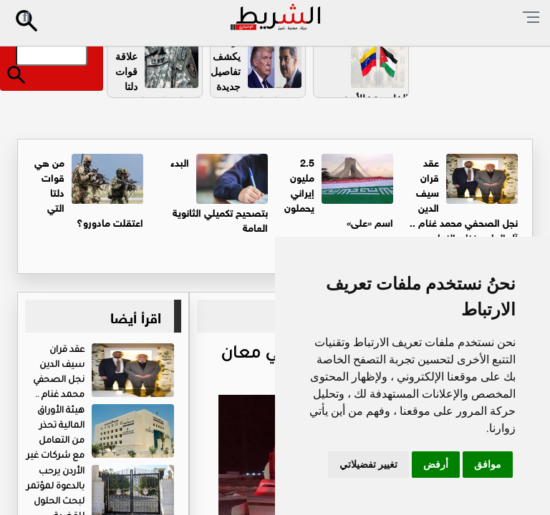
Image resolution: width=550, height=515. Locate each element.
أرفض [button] (435, 464)
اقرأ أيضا (135, 315)
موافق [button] (487, 464)
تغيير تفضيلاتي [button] (368, 464)
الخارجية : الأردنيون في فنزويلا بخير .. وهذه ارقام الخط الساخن (368, 121)
